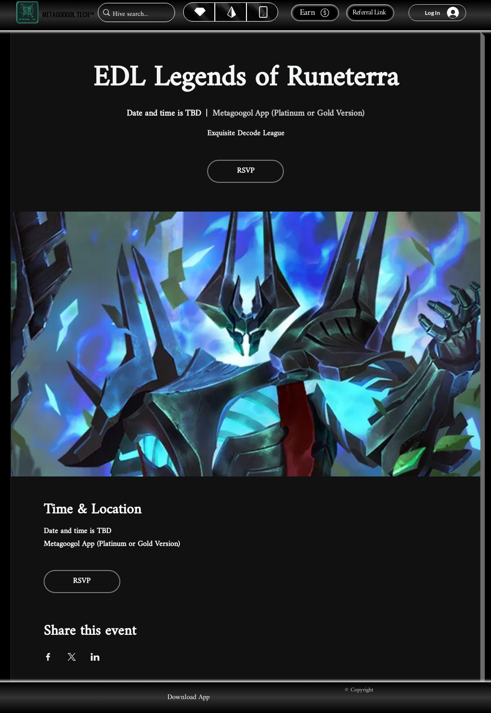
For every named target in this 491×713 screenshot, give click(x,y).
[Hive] (199, 12)
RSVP (246, 171)
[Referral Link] (370, 12)
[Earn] (315, 12)
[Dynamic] (262, 12)
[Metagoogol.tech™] (27, 12)
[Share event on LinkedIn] (95, 657)
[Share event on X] (71, 657)
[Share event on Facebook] (48, 657)
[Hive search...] (133, 14)
